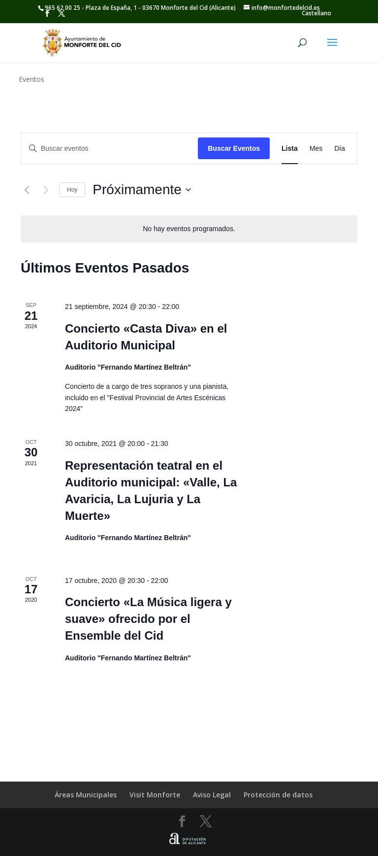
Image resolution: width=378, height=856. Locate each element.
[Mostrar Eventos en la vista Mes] (316, 148)
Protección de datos (278, 794)
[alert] (189, 228)
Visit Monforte (154, 794)
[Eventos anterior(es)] (26, 190)
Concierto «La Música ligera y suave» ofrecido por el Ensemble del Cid (148, 618)
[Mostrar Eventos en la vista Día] (339, 148)
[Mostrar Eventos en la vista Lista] (290, 148)
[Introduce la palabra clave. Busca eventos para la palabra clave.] (109, 148)
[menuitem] (316, 13)
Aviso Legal (212, 794)
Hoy (72, 189)
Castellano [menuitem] (316, 13)
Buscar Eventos (234, 148)
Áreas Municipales (86, 794)
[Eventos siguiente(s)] (46, 190)
